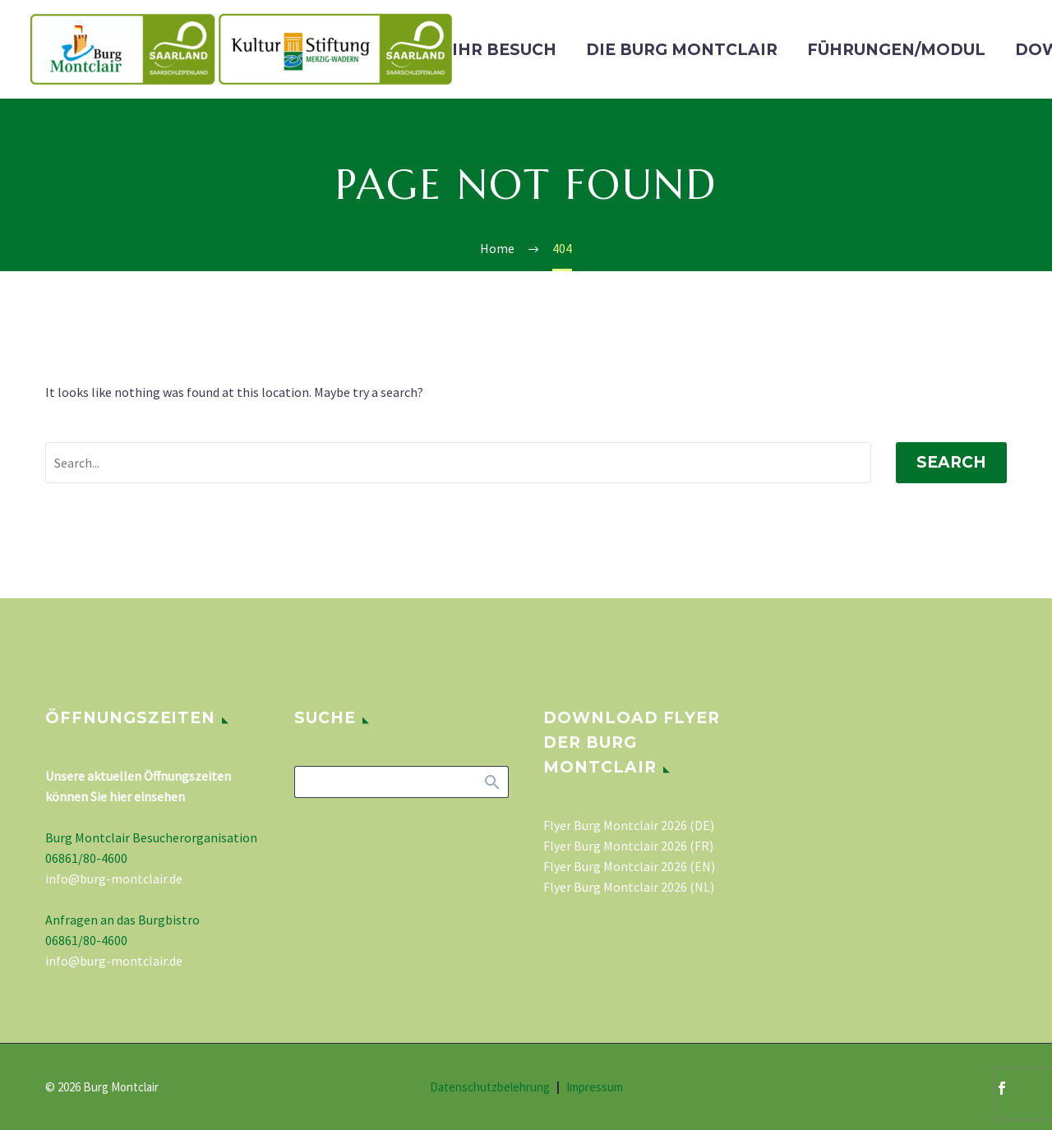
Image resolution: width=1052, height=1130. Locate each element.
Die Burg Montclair (681, 49)
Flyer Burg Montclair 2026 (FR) (628, 845)
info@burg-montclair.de (113, 878)
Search (951, 462)
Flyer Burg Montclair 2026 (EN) (629, 866)
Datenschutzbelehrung (490, 1088)
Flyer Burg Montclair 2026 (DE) (628, 825)
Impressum (594, 1088)
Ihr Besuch (504, 49)
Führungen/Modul (896, 49)
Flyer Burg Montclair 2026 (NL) (628, 887)
